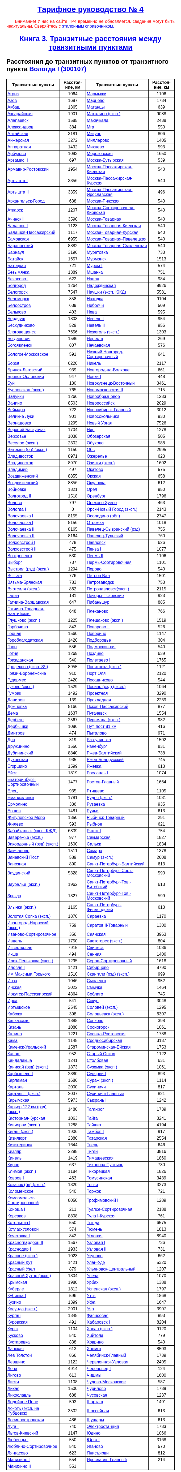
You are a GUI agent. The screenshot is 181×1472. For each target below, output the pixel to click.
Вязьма (14, 575)
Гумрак (14, 693)
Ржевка (94, 766)
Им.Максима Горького (28, 974)
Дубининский (20, 753)
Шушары (95, 1420)
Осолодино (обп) (103, 516)
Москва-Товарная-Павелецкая (116, 239)
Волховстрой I (21, 542)
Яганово (95, 1446)
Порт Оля (96, 673)
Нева (92, 312)
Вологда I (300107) (57, 68)
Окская (94, 476)
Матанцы (96, 107)
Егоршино (17, 766)
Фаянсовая (97, 1315)
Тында (93, 1222)
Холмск (94, 1348)
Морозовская (99, 153)
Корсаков (16, 1216)
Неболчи (95, 305)
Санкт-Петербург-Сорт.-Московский (110, 873)
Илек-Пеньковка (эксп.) (30, 961)
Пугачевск (96, 713)
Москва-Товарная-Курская (112, 232)
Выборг (14, 562)
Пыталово (97, 733)
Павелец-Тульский (105, 536)
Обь (91, 449)
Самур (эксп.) (100, 857)
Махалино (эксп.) (103, 113)
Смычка (94, 987)
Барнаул (15, 252)
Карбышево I (20, 1073)
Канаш (13, 1054)
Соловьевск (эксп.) (105, 1014)
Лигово (14, 1375)
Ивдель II (16, 941)
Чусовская (97, 1395)
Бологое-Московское (27, 354)
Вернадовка (19, 423)
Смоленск (96, 981)
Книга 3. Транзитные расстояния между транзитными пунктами (91, 43)
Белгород (16, 285)
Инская (14, 987)
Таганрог (95, 1109)
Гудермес (16, 680)
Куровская (17, 1322)
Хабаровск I (98, 1322)
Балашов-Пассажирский (31, 232)
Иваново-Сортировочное (31, 934)
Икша (12, 954)
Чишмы (94, 1375)
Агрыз (13, 94)
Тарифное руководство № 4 (90, 9)
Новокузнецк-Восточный (110, 383)
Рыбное (94, 824)
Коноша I (16, 1209)
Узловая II (96, 1249)
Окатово (95, 469)
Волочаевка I (20, 516)
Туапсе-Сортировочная (109, 1209)
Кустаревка (18, 1342)
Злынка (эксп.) (21, 907)
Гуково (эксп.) (20, 686)
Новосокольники (103, 416)
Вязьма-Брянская (24, 582)
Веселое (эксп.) (22, 443)
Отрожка (95, 522)
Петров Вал (98, 575)
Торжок (94, 1191)
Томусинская (99, 1178)
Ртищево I (97, 791)
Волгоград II (19, 496)
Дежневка (17, 706)
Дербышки (17, 726)
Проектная (97, 693)
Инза (12, 981)
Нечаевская (98, 345)
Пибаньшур (98, 602)
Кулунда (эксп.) (22, 1309)
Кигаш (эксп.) (20, 1131)
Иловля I (16, 967)
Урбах (92, 1282)
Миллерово (98, 140)
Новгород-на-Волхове (108, 370)
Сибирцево (98, 967)
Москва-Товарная (104, 219)
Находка (95, 299)
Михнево (95, 147)
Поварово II (98, 627)
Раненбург (97, 746)
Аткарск (15, 210)
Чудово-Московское (106, 1382)
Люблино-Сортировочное (32, 1446)
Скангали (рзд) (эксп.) (108, 974)
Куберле (15, 1289)
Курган (13, 1315)
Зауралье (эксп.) (23, 884)
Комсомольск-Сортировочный (23, 1200)
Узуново (94, 1256)
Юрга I (93, 1439)
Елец (12, 791)
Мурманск (96, 259)
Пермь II (95, 555)
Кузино (14, 1302)
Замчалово (18, 850)
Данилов (15, 700)
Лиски (13, 1382)
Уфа (91, 1302)
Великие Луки (20, 416)
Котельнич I (18, 1222)
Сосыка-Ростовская (106, 1034)
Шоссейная (98, 1411)
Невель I (95, 318)
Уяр (90, 1309)
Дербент (15, 720)
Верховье (16, 436)
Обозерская (98, 436)
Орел (92, 489)
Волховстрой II (21, 549)
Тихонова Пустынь (105, 1164)
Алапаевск (17, 120)
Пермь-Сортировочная (109, 562)
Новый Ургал (99, 423)
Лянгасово (17, 1453)
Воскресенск (19, 555)
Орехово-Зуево (102, 502)
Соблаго (95, 994)
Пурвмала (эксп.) (103, 720)
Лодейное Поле (22, 1402)
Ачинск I (15, 219)
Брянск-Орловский (25, 376)
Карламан (17, 1080)
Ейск (12, 773)
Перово (94, 569)
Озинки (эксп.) (101, 463)
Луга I (13, 1426)
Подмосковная (101, 647)
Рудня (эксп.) (99, 797)
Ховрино (95, 1342)
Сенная (94, 954)
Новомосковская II (105, 390)
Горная (14, 633)
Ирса (12, 1000)
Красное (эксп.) (22, 1256)
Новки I (94, 376)
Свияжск (95, 947)
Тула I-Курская (101, 1216)
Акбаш (13, 107)
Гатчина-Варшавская (28, 602)
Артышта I (17, 180)
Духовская (17, 759)
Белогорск (17, 292)
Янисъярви (97, 1453)
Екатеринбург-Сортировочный (23, 782)
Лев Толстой (19, 1355)
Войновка (16, 489)
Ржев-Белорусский (105, 759)
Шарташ (95, 1402)
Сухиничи (96, 1087)
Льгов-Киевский (22, 1433)
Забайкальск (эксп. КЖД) (32, 831)
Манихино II (19, 1466)
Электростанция (103, 1426)
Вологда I (16, 509)
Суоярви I (96, 1073)
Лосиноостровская (25, 1420)
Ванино (14, 403)
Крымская (17, 1282)
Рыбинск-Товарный (105, 817)
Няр (90, 429)
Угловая (94, 1236)
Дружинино (18, 746)
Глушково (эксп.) (23, 620)
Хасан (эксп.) (99, 1329)
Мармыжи (96, 94)
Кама (12, 1040)
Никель (94, 363)
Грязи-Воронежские (26, 673)
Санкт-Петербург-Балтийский (116, 864)
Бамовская (18, 239)
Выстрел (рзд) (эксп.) (28, 569)
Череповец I (99, 1368)
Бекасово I (17, 279)
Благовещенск (21, 332)
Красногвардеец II (25, 1242)
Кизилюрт (17, 1138)
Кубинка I (16, 1295)
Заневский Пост (23, 857)
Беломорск (18, 299)
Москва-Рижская (103, 201)
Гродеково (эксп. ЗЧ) (27, 666)
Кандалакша (19, 1060)
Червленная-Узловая (107, 1362)
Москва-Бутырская (105, 160)
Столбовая (97, 1060)
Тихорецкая (98, 1171)
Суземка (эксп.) (102, 1067)
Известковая (19, 947)
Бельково (16, 312)
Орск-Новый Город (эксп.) (112, 509)
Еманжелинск (20, 797)
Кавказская (18, 1020)
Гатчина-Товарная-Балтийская (25, 611)
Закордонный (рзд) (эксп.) (32, 844)
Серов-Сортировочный (109, 961)
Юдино (93, 1433)
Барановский (20, 245)
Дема (12, 713)
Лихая (13, 1388)
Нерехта (95, 338)
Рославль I (97, 773)
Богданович (18, 338)
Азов (12, 100)
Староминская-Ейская (109, 1047)
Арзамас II (17, 160)
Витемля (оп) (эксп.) (27, 449)
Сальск (94, 844)
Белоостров (19, 305)
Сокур (92, 1000)
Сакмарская (98, 837)
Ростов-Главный (103, 782)
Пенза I (94, 549)
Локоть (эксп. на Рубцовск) (23, 1410)
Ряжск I (94, 831)
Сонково (95, 1020)
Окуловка (96, 482)
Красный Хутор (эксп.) (29, 1275)
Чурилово (96, 1388)
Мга (90, 127)
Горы (12, 647)
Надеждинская (101, 285)
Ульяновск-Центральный (111, 1269)
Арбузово (16, 153)
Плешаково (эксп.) (105, 620)
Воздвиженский (22, 476)
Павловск (96, 542)
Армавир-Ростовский (28, 169)
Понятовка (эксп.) (104, 666)
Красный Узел (21, 1269)
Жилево (15, 824)
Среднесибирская (104, 1040)
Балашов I (17, 226)
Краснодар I (19, 1249)
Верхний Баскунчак (26, 429)
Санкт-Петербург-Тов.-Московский (109, 895)
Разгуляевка (99, 739)
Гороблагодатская (25, 640)
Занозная (16, 864)
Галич (13, 595)
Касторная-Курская (26, 1118)
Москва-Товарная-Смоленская (117, 245)
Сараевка (96, 916)
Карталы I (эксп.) (23, 1093)
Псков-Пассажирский (107, 706)
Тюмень (94, 1229)
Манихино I (18, 1459)
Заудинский (18, 873)
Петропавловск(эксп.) (108, 589)
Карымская (18, 1100)
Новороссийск (100, 403)
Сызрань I (96, 1100)
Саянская (96, 934)
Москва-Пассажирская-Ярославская (109, 192)
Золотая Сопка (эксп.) (28, 916)
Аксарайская (19, 113)
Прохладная (99, 700)
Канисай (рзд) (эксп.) (27, 1067)
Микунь (94, 133)
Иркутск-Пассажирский (30, 994)
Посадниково (100, 680)
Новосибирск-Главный (109, 409)
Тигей (92, 1151)
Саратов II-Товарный (107, 925)
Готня (12, 653)
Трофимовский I (102, 1200)
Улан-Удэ (96, 1262)
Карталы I (17, 1087)
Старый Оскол (101, 1054)
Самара (94, 850)
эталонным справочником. (88, 26)
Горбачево (17, 627)
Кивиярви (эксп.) (23, 1125)
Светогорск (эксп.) (104, 941)
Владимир (17, 469)
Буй (11, 383)
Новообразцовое (103, 396)
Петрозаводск (100, 582)
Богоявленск (19, 345)
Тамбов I (95, 1131)
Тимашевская (100, 1158)
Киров (13, 1164)
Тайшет (94, 1125)
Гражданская (20, 660)
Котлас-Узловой (23, 1229)
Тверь (92, 1145)
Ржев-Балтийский (104, 753)
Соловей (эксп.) (102, 1007)
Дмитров (15, 733)
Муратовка (97, 252)
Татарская (97, 1138)
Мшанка (95, 272)
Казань (14, 1027)
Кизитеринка (19, 1145)
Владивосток (20, 456)
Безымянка (18, 272)
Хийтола (95, 1335)
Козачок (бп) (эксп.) (26, 1184)
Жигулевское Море (26, 817)
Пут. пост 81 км (101, 726)
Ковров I (15, 1178)
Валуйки (15, 396)
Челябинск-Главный (106, 1355)
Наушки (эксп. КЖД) (106, 292)
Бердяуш (16, 318)
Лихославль (19, 1395)
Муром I (94, 265)
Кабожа (14, 1014)
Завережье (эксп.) (25, 837)
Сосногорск (98, 1027)
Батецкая (16, 265)
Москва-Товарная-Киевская (114, 226)
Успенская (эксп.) (104, 1289)
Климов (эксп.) (21, 1171)
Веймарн (16, 409)
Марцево (95, 100)
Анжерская (18, 140)
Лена (12, 1368)
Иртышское (18, 1007)
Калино (14, 1034)
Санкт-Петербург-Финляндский (104, 907)
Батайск (15, 259)
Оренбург (96, 496)
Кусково (15, 1335)
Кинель (14, 1158)
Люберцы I (17, 1439)
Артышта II (18, 192)
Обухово (95, 443)
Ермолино (17, 804)
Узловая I (96, 1242)
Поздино (95, 653)
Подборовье (99, 640)
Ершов (14, 811)
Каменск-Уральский (26, 1047)
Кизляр (14, 1151)
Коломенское (20, 1191)
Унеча (92, 1275)
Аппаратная (19, 147)
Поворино (96, 633)
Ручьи (92, 811)
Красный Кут (19, 1262)
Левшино (16, 1362)
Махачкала (97, 120)
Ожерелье (97, 456)
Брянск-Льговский (24, 370)
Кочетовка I (18, 1236)
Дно (11, 739)
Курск (12, 1329)
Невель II (96, 325)
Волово (14, 502)
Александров (20, 127)
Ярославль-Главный (107, 1459)
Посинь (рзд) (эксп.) (106, 686)
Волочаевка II (21, 529)
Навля (93, 279)
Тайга (92, 1118)
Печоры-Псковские (105, 595)
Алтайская (17, 133)
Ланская (15, 1348)
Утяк (91, 1295)
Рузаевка (96, 804)
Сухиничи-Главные (105, 1093)
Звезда (14, 896)
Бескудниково (21, 325)
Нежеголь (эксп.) (103, 332)
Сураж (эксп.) (100, 1080)
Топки (92, 1184)
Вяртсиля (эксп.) (23, 589)
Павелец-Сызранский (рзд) (113, 529)
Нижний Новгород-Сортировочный (105, 354)
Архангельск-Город (26, 201)
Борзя (13, 363)
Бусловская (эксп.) (25, 390)
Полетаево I (98, 660)
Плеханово (97, 611)
